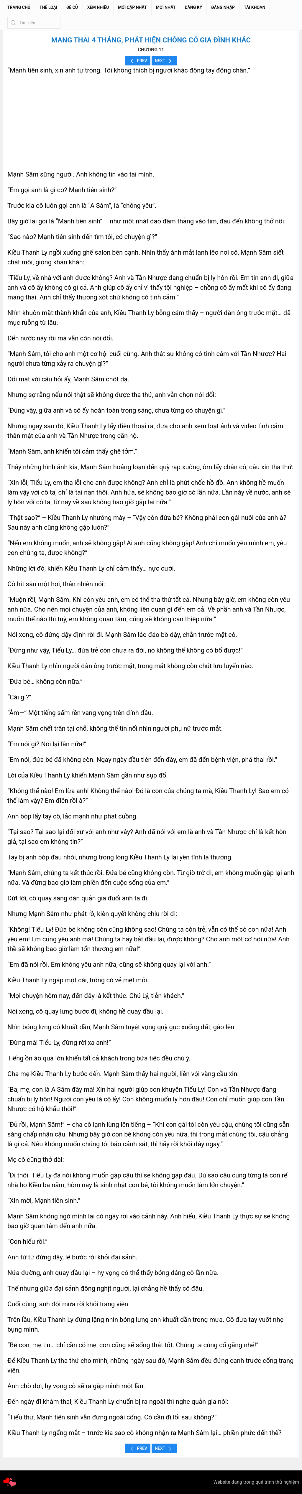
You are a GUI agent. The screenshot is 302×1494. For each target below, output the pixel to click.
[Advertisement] (151, 122)
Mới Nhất (166, 7)
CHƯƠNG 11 (151, 49)
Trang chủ (18, 7)
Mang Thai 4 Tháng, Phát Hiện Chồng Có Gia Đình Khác (151, 40)
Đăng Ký (193, 7)
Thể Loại (48, 7)
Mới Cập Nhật (132, 7)
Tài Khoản (254, 7)
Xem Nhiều (98, 7)
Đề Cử (72, 7)
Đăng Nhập (223, 7)
